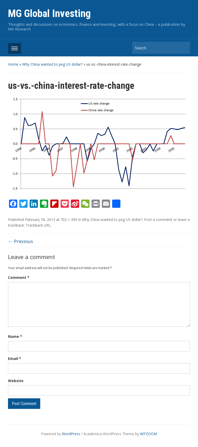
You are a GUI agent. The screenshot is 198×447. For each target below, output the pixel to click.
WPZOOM (148, 433)
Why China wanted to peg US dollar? (52, 64)
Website (15, 380)
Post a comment (158, 219)
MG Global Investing (49, 13)
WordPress (71, 433)
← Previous (20, 241)
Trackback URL (38, 225)
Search (183, 47)
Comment (18, 277)
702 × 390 (69, 219)
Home (13, 64)
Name (15, 336)
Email (14, 358)
